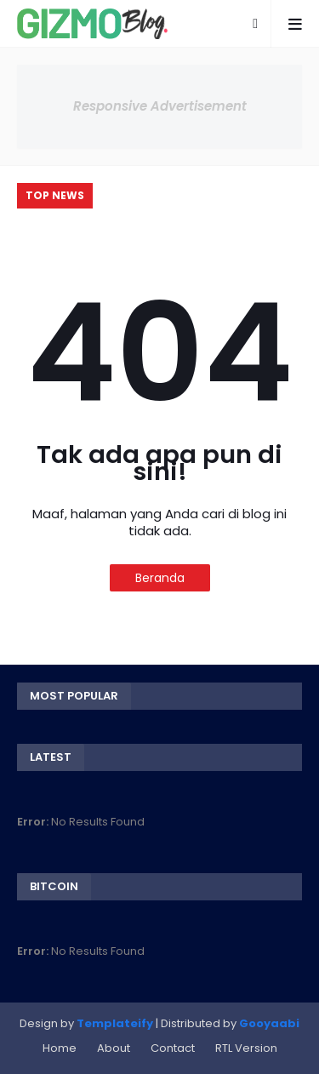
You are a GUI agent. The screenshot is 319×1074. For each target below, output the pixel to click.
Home (60, 1048)
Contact (173, 1048)
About (113, 1048)
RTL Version (246, 1048)
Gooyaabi (269, 1023)
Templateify (115, 1023)
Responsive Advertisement (160, 106)
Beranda (160, 577)
